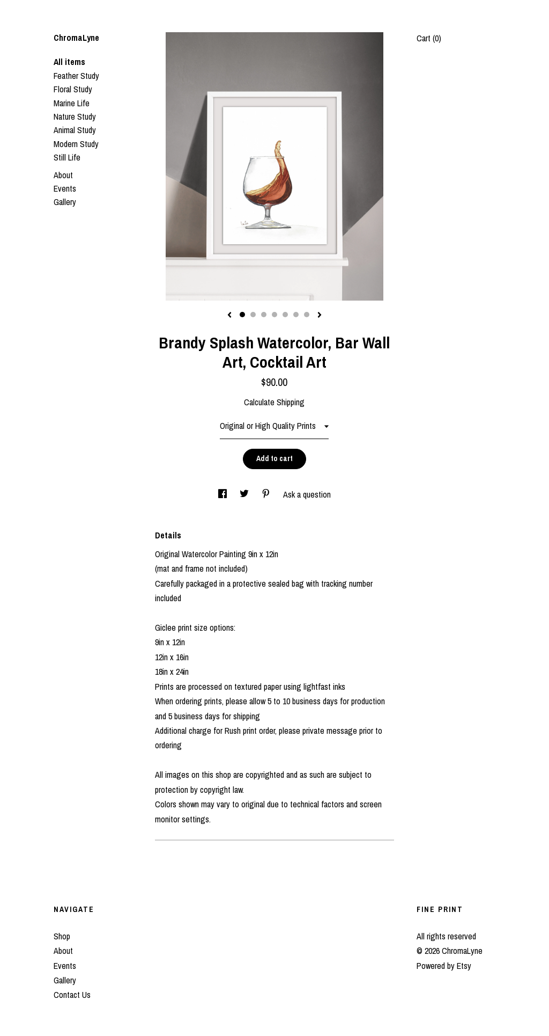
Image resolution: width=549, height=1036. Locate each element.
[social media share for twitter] (245, 494)
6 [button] (296, 314)
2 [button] (253, 314)
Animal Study (75, 130)
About (63, 175)
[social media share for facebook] (223, 494)
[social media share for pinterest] (267, 494)
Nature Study (75, 116)
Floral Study (73, 89)
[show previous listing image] (229, 315)
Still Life (67, 157)
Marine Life (72, 103)
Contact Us (72, 995)
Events (65, 188)
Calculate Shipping (274, 402)
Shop (62, 936)
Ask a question (307, 494)
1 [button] (242, 314)
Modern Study (76, 144)
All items (69, 62)
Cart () (429, 38)
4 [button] (274, 314)
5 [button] (285, 314)
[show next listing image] (319, 315)
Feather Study (76, 76)
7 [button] (306, 314)
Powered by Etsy (444, 966)
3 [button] (263, 314)
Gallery (65, 202)
